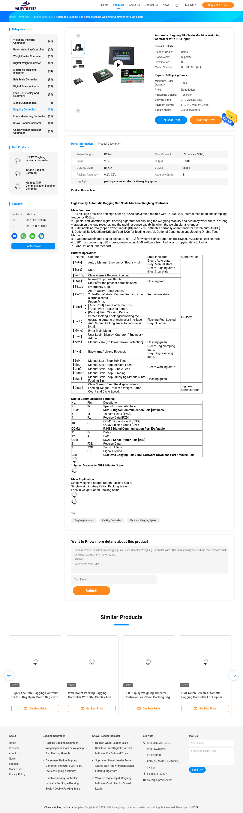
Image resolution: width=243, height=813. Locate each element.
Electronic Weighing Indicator (33, 71)
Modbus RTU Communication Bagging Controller (40, 185)
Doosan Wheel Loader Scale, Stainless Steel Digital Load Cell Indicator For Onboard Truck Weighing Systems (113, 748)
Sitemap (14, 763)
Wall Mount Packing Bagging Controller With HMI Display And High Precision (89, 697)
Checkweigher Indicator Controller (33, 131)
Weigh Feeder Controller (33, 56)
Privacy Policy (17, 774)
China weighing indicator (58, 807)
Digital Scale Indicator (33, 86)
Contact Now (33, 246)
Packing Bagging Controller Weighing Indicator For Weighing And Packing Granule (65, 748)
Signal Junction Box (33, 103)
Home (12, 742)
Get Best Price (171, 120)
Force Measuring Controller (33, 116)
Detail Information (82, 143)
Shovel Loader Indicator (33, 123)
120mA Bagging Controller (35, 171)
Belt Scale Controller (33, 79)
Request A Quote (218, 5)
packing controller (111, 520)
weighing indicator (83, 520)
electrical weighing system (143, 520)
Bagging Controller (33, 109)
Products (14, 748)
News (12, 758)
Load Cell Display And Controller (33, 95)
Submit (92, 591)
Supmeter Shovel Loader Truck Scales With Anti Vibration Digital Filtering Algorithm (114, 765)
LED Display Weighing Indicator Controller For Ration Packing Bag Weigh (147, 697)
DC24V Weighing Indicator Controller (37, 159)
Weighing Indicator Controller (33, 41)
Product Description (109, 143)
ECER (195, 807)
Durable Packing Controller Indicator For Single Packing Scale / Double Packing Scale (63, 783)
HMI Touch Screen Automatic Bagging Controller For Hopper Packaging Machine (201, 697)
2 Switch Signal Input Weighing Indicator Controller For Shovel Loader (113, 783)
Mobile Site (15, 769)
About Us (14, 753)
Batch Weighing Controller (33, 49)
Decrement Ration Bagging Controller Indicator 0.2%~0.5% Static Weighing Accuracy (64, 765)
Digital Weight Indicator (33, 63)
